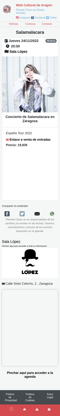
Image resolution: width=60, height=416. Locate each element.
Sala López (18, 52)
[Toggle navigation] (11, 409)
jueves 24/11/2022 (24, 41)
